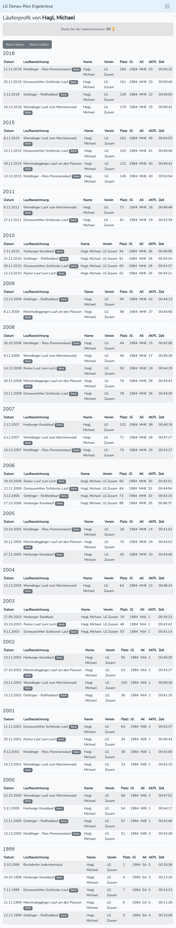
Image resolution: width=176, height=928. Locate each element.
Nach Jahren (15, 44)
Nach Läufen (39, 44)
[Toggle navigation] (167, 6)
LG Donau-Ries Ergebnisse (28, 6)
